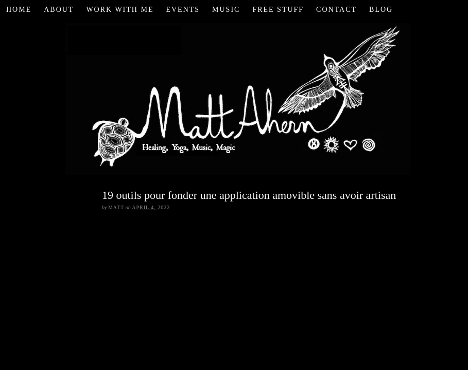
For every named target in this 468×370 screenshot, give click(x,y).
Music (226, 9)
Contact (336, 9)
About (59, 9)
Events (183, 9)
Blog (381, 9)
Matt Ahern (234, 97)
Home (18, 9)
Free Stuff (278, 9)
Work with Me (119, 9)
